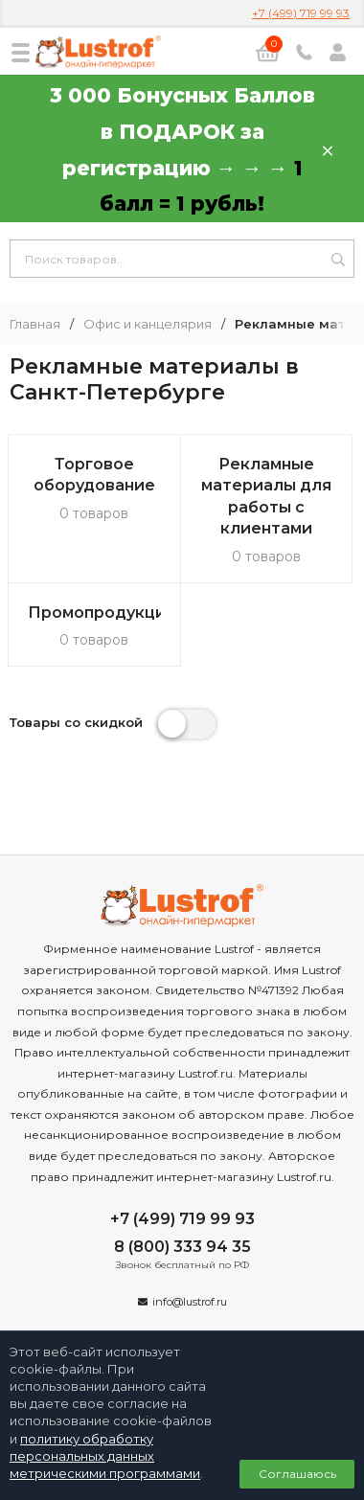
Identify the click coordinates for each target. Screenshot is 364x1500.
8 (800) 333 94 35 (182, 1247)
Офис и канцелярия (147, 324)
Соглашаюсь (297, 1473)
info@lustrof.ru (189, 1301)
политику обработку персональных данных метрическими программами (105, 1456)
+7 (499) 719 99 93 (301, 13)
